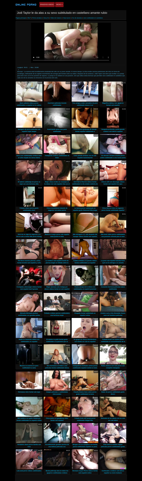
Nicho (59, 4)
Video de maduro (55, 18)
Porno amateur (37, 18)
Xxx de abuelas (77, 18)
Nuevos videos (47, 4)
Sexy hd (46, 18)
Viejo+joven (66, 18)
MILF (29, 18)
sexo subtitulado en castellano (93, 18)
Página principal (21, 18)
